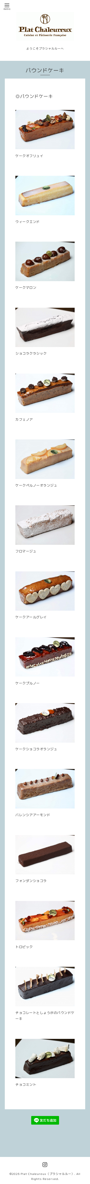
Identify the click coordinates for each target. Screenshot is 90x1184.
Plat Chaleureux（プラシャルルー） (47, 1174)
